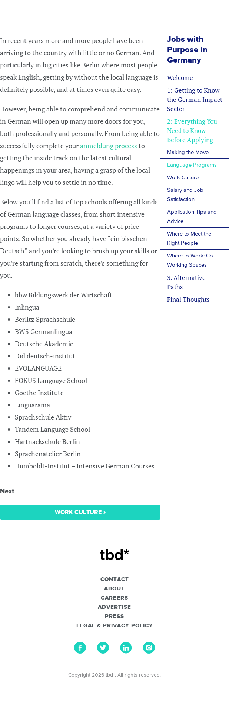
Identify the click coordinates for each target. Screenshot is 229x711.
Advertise (114, 607)
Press (114, 616)
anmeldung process (108, 145)
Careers (114, 598)
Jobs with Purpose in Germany (187, 50)
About (114, 588)
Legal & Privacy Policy (114, 625)
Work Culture (80, 512)
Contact (114, 579)
